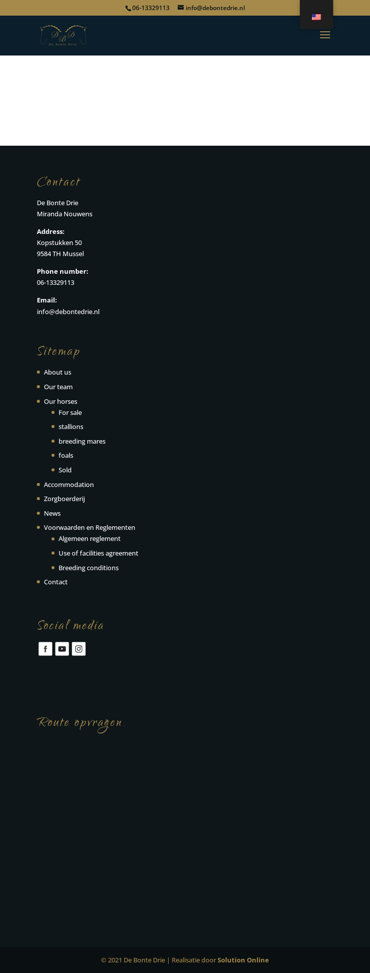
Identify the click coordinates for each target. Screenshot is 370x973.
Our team (58, 386)
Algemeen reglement (90, 538)
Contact (56, 581)
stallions (71, 426)
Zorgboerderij (64, 498)
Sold (65, 469)
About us (57, 372)
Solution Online (243, 959)
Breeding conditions (89, 567)
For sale (70, 412)
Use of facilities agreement (98, 553)
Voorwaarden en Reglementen (89, 527)
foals (66, 455)
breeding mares (82, 441)
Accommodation (69, 484)
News (52, 513)
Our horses (60, 401)
